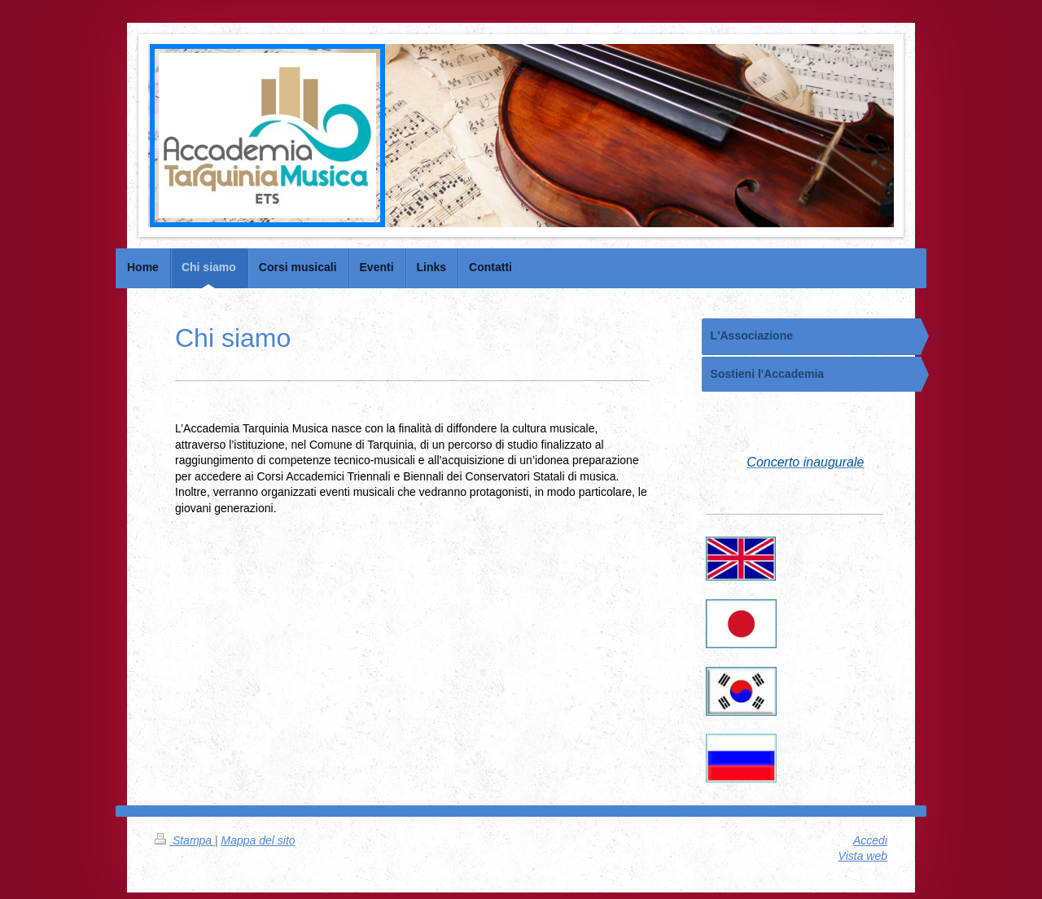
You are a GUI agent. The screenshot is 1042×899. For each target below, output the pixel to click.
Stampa (185, 840)
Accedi (870, 840)
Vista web (862, 855)
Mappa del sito (258, 840)
